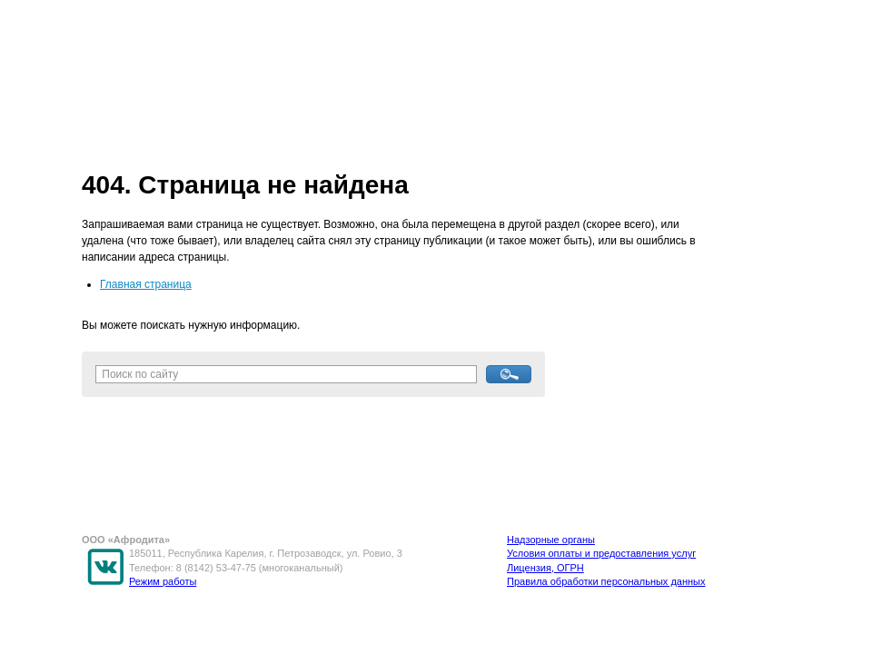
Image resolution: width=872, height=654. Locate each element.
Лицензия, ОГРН (545, 567)
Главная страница (146, 284)
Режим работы (162, 581)
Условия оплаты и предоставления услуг (601, 553)
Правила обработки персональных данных (606, 581)
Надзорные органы (551, 539)
